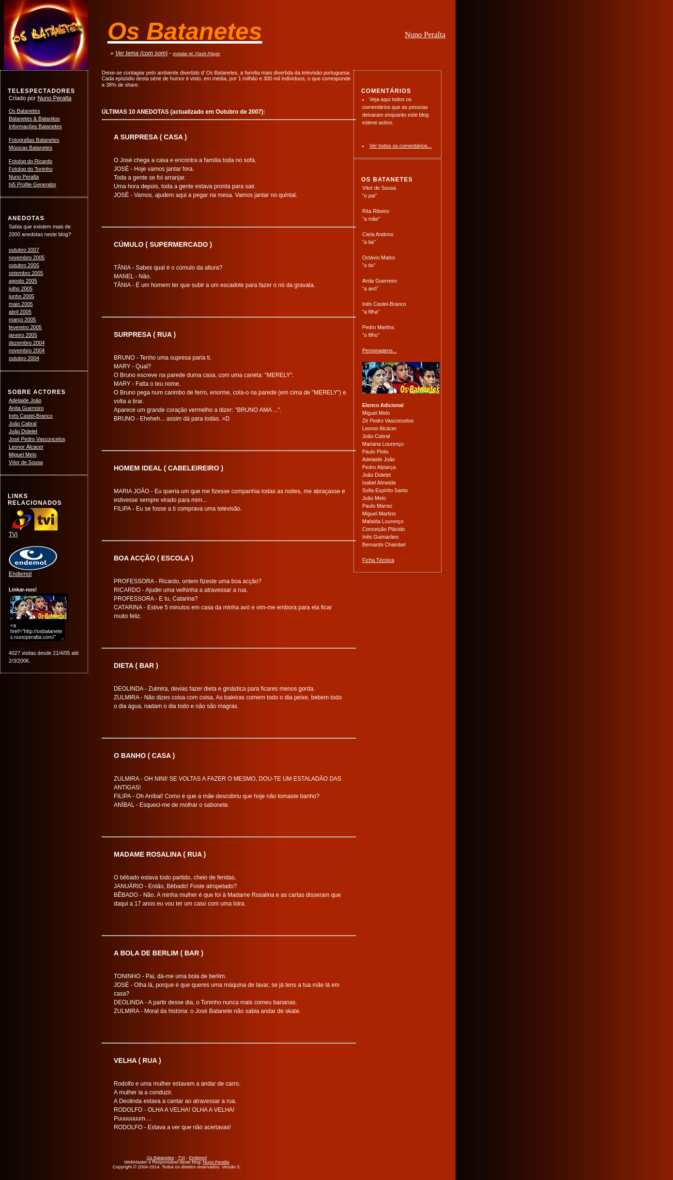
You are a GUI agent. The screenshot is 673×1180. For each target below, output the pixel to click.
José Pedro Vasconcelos (37, 439)
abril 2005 (20, 312)
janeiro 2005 (23, 335)
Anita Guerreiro (26, 408)
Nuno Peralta (425, 34)
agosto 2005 (23, 281)
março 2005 (22, 319)
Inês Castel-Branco (31, 416)
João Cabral (22, 423)
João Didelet (23, 431)
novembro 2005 (27, 257)
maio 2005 (21, 304)
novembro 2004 (27, 350)
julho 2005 (20, 288)
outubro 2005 (24, 265)
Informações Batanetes (35, 126)
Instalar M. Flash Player (196, 53)
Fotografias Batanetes (34, 140)
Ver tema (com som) (141, 53)
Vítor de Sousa (26, 462)
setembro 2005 (26, 273)
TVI (33, 531)
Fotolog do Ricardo (30, 161)
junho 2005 (21, 296)
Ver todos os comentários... (400, 146)
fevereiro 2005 (25, 327)
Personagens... (379, 350)
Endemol (33, 571)
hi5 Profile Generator (32, 184)
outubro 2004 (24, 358)
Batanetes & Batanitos (34, 118)
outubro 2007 (24, 250)
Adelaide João (25, 400)
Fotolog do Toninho (30, 169)
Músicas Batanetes (30, 148)
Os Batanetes (24, 111)
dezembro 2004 (27, 343)
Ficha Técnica (378, 560)
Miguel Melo (22, 454)
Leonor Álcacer (26, 447)
